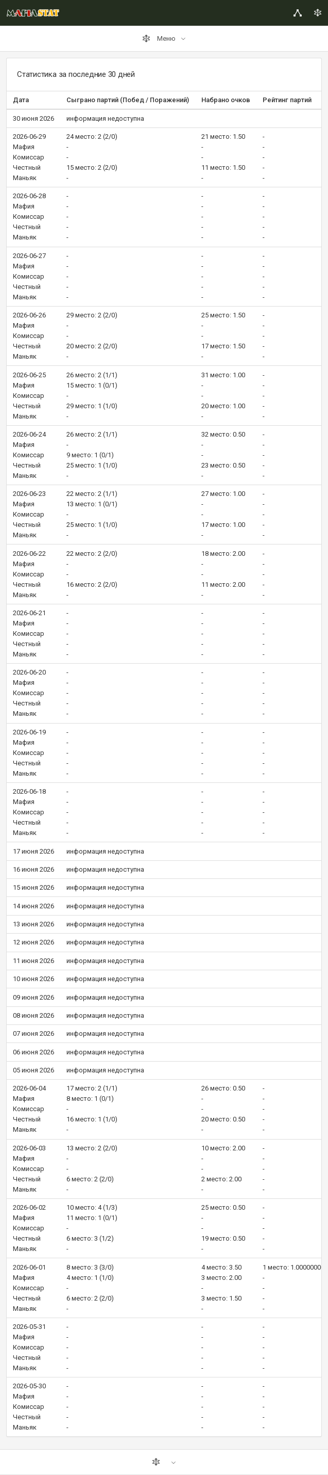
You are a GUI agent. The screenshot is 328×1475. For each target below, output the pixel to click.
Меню (159, 39)
